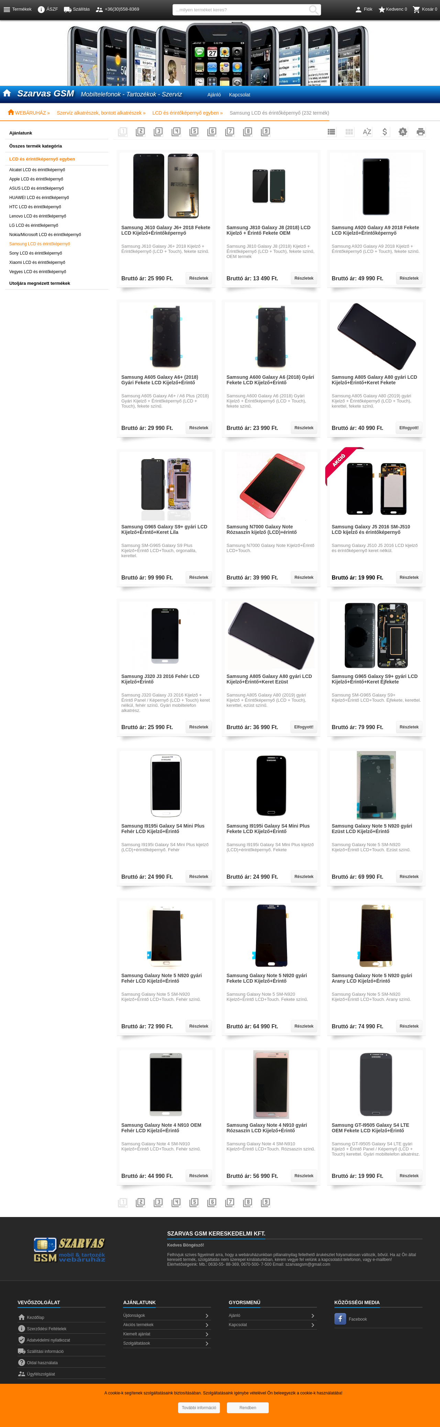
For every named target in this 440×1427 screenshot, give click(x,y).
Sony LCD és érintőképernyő (35, 253)
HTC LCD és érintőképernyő (35, 206)
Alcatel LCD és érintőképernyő (37, 169)
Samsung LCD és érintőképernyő (39, 244)
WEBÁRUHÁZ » (28, 113)
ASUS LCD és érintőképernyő (36, 188)
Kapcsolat (239, 94)
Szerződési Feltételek (42, 1328)
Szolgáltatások (167, 1344)
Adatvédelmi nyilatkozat (44, 1340)
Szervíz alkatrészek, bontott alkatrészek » (101, 113)
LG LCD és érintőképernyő (33, 225)
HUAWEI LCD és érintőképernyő (39, 197)
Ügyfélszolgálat (36, 1374)
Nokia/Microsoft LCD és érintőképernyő (45, 234)
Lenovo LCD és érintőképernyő (37, 216)
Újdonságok (167, 1316)
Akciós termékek (167, 1325)
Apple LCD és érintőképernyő (36, 179)
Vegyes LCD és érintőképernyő (37, 271)
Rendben (248, 1407)
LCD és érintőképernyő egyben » (187, 113)
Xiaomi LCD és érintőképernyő (37, 262)
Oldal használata (38, 1362)
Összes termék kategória (35, 146)
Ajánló (214, 94)
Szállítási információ (41, 1351)
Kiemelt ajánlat (167, 1334)
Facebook (350, 1319)
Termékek (17, 9)
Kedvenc (392, 9)
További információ (199, 1407)
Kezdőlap (31, 1317)
